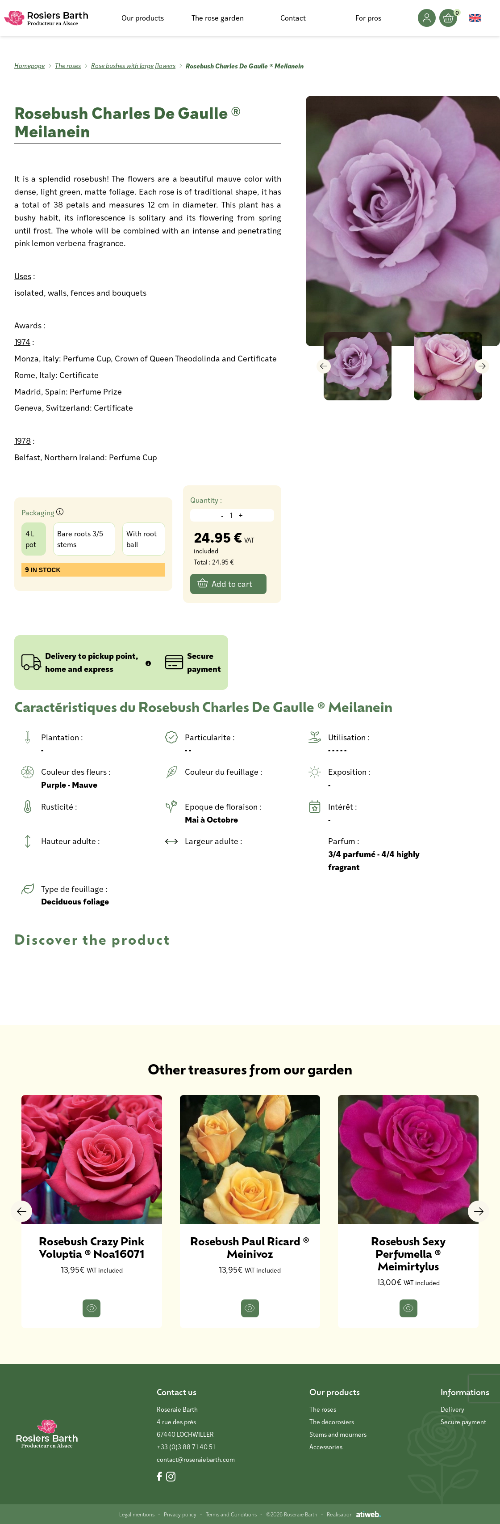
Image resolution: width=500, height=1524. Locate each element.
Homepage (29, 65)
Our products (142, 17)
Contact (293, 17)
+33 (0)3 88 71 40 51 (186, 1447)
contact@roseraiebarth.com (196, 1459)
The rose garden (218, 17)
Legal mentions (136, 1514)
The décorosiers (331, 1422)
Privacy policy (180, 1514)
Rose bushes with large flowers (133, 65)
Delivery (452, 1409)
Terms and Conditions (231, 1514)
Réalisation (354, 1514)
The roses (68, 65)
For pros (368, 17)
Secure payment (463, 1422)
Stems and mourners (338, 1434)
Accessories (325, 1447)
